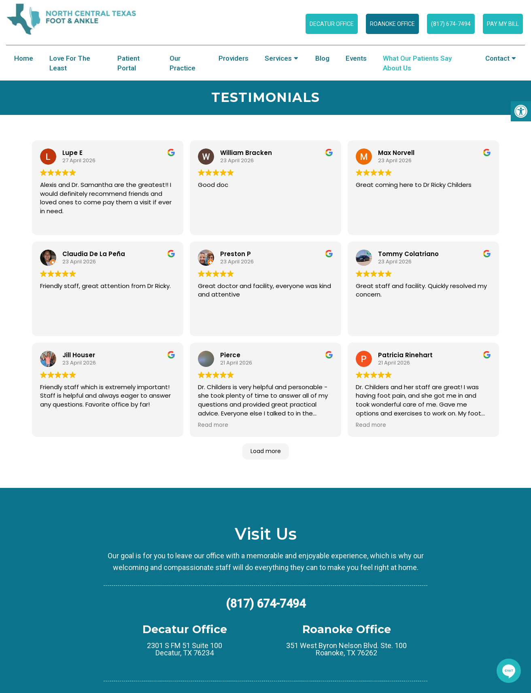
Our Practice (182, 63)
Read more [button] (213, 425)
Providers (234, 58)
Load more (266, 451)
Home (23, 58)
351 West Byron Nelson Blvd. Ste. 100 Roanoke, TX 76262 (346, 649)
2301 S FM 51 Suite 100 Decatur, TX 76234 (184, 649)
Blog (322, 58)
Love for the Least (69, 63)
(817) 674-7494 (451, 24)
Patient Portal (128, 63)
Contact (497, 58)
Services (278, 58)
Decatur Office (332, 24)
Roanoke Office (392, 24)
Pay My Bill (503, 24)
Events (356, 58)
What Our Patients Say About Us (417, 63)
